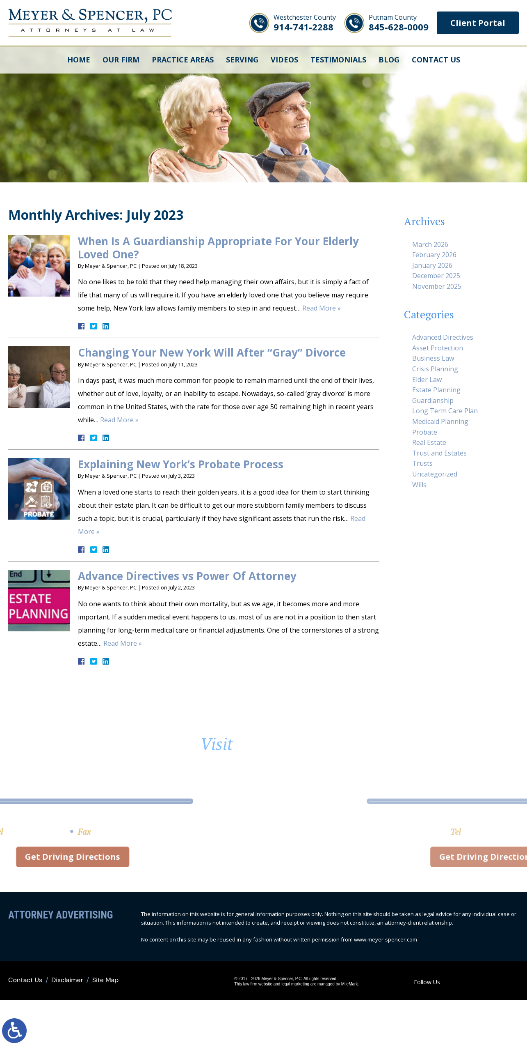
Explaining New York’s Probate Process (180, 464)
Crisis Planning (435, 368)
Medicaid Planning (440, 421)
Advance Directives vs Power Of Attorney (187, 576)
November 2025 (436, 286)
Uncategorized (434, 474)
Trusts (422, 463)
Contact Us (436, 59)
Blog (389, 59)
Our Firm (121, 59)
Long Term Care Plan (445, 410)
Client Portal (477, 22)
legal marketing (295, 984)
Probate (424, 432)
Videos (284, 59)
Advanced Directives (442, 337)
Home (78, 59)
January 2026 (432, 265)
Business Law (433, 358)
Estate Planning (436, 389)
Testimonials (338, 59)
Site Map (105, 980)
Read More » (321, 308)
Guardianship (433, 400)
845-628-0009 (399, 23)
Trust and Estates (439, 453)
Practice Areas (183, 59)
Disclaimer (67, 980)
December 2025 (436, 275)
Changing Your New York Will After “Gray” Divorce (212, 352)
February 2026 (434, 254)
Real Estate (429, 442)
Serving (242, 59)
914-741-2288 (305, 23)
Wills (419, 484)
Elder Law (427, 379)
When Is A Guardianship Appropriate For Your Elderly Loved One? (218, 247)
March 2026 (430, 244)
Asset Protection (437, 347)
